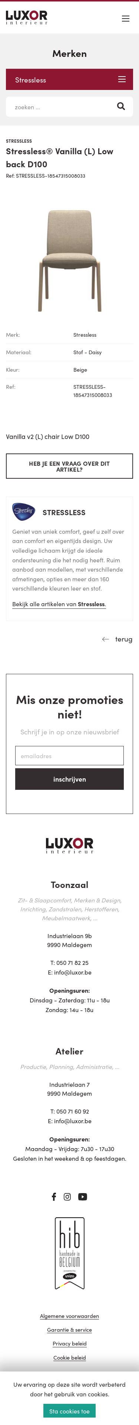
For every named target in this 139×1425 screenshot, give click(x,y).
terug (123, 638)
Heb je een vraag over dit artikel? (69, 466)
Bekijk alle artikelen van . (59, 604)
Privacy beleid (70, 1344)
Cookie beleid (69, 1358)
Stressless (70, 79)
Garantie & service (69, 1330)
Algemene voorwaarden (69, 1316)
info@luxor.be (73, 972)
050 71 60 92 (72, 1111)
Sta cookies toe (69, 1411)
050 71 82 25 (72, 962)
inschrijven (69, 778)
